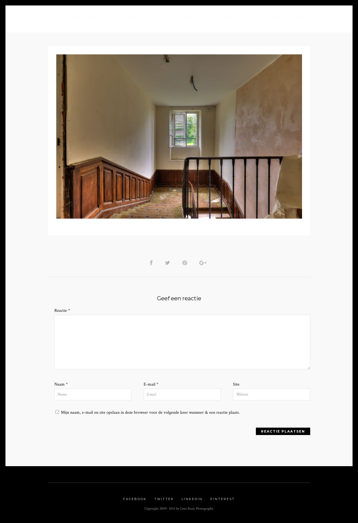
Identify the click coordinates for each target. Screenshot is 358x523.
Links (276, 17)
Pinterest (222, 499)
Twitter (164, 499)
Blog (113, 17)
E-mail (151, 384)
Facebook (135, 499)
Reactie (62, 310)
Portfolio (140, 17)
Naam (61, 384)
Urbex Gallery (240, 17)
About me (83, 17)
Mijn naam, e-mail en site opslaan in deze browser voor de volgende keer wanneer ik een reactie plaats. (150, 412)
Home (57, 17)
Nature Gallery (193, 17)
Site (236, 384)
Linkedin (192, 499)
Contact (301, 17)
